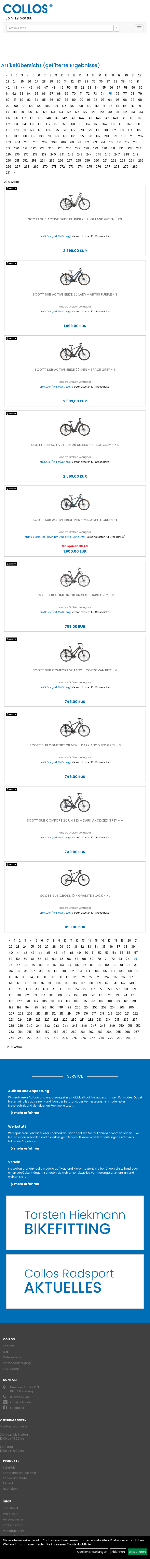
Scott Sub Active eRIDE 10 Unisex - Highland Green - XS (75, 219)
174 (48, 130)
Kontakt (8, 1346)
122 (45, 112)
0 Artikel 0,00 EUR (19, 18)
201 (132, 136)
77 (125, 94)
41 (137, 81)
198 (106, 136)
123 (53, 112)
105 (56, 106)
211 (79, 142)
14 (86, 75)
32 (72, 81)
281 (8, 173)
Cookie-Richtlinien (80, 1544)
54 (97, 88)
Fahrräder (10, 1468)
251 (17, 161)
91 (88, 100)
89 (74, 100)
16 (99, 75)
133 (133, 112)
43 (15, 88)
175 (57, 130)
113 (117, 106)
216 (119, 142)
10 (62, 75)
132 (125, 112)
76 (117, 94)
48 (54, 88)
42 (8, 88)
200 (123, 136)
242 (70, 154)
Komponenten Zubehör (19, 1473)
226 (68, 148)
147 (107, 118)
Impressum (11, 1369)
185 (138, 130)
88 (66, 100)
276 (98, 167)
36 (101, 81)
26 (29, 81)
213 (95, 142)
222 (33, 148)
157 (48, 124)
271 (54, 167)
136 (16, 118)
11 (68, 75)
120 (30, 112)
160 (72, 124)
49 (61, 88)
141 (56, 118)
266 (8, 167)
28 (44, 81)
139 (40, 118)
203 (8, 142)
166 (121, 124)
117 (7, 112)
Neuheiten (10, 1489)
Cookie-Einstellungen (92, 1552)
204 (17, 142)
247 (117, 154)
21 (133, 75)
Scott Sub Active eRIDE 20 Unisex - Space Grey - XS (75, 445)
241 (62, 154)
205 (26, 142)
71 (81, 94)
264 (131, 161)
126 (77, 112)
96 (125, 100)
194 (73, 136)
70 (74, 94)
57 (118, 88)
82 (21, 100)
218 (135, 142)
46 (38, 88)
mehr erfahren (26, 1112)
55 (104, 88)
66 (44, 94)
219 (8, 148)
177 (73, 130)
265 (140, 161)
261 (105, 161)
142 (64, 118)
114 (125, 106)
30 (58, 81)
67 (51, 94)
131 (117, 112)
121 (37, 112)
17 (106, 75)
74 (103, 94)
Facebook (17, 1408)
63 (21, 94)
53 (89, 88)
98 (140, 100)
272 (62, 167)
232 (121, 148)
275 (89, 167)
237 (26, 154)
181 (106, 130)
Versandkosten (13, 1519)
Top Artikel (10, 1508)
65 (36, 94)
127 (85, 112)
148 (115, 118)
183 (122, 130)
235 (8, 154)
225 (59, 148)
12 (74, 75)
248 (126, 154)
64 (29, 94)
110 (97, 106)
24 (15, 81)
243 (79, 154)
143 (73, 118)
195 (82, 136)
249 (135, 154)
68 (59, 94)
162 (88, 124)
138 (32, 118)
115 (132, 106)
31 (65, 81)
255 (51, 161)
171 (24, 130)
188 (25, 136)
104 (47, 106)
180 (98, 130)
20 (126, 75)
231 (113, 148)
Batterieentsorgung (17, 1363)
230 (104, 148)
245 (98, 154)
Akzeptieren (137, 1552)
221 (25, 148)
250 (8, 161)
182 (114, 130)
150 (132, 118)
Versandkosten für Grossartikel (91, 236)
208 (54, 142)
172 (32, 130)
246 (107, 154)
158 (56, 124)
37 (108, 81)
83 (29, 100)
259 (87, 161)
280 (135, 167)
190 (41, 136)
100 (15, 106)
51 (75, 88)
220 (16, 148)
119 (22, 112)
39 (123, 81)
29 (51, 81)
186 (8, 136)
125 (69, 112)
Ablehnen (118, 1552)
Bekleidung (10, 1483)
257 (69, 161)
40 (130, 81)
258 (78, 161)
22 (139, 75)
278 (116, 167)
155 (32, 124)
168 (138, 124)
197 (98, 136)
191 (49, 136)
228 (86, 148)
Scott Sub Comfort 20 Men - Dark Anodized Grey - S (75, 745)
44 (23, 88)
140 (48, 118)
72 (88, 94)
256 (60, 161)
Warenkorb (10, 1514)
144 (81, 118)
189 (33, 136)
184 (130, 130)
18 (112, 75)
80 (8, 100)
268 (26, 167)
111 (104, 106)
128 (93, 112)
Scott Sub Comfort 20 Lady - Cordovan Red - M (75, 670)
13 (80, 75)
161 (80, 124)
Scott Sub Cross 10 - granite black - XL (75, 895)
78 (132, 94)
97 (132, 100)
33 (79, 81)
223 (42, 148)
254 (42, 161)
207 (44, 142)
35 (93, 81)
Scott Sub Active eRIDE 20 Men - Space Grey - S (75, 369)
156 (40, 124)
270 (45, 167)
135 (8, 118)
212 (87, 142)
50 (69, 88)
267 (17, 167)
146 (98, 118)
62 (14, 94)
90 (81, 100)
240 (53, 154)
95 (117, 100)
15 (93, 75)
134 (141, 112)
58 (126, 88)
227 (77, 148)
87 (59, 100)
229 (95, 148)
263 (122, 161)
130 (110, 112)
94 (110, 100)
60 (140, 88)
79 (140, 94)
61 (7, 94)
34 (86, 81)
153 (16, 124)
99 (8, 106)
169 (8, 130)
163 (96, 124)
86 (51, 100)
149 (124, 118)
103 (39, 106)
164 (104, 124)
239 (43, 154)
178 (81, 130)
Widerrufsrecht (13, 1531)
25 (22, 81)
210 (72, 142)
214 (103, 142)
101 (23, 106)
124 (61, 112)
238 (35, 154)
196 (90, 136)
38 (115, 81)
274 (80, 167)
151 (139, 118)
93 (102, 100)
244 (89, 154)
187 (16, 136)
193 (65, 136)
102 (31, 106)
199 (115, 136)
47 (46, 88)
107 (72, 106)
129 (101, 112)
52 (82, 88)
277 (107, 167)
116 (139, 106)
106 (64, 106)
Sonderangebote (15, 1478)
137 (24, 118)
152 (8, 124)
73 (95, 94)
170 (16, 130)
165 (113, 124)
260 (96, 161)
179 (90, 130)
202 (140, 136)
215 (111, 142)
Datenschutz (12, 1357)
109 (89, 106)
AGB (6, 1352)
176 (65, 130)
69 (66, 94)
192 (57, 136)
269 (36, 167)
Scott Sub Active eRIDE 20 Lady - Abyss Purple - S (75, 294)
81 (14, 100)
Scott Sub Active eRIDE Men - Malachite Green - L (75, 520)
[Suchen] (116, 28)
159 (64, 124)
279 (125, 167)
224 (51, 148)
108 (81, 106)
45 (30, 88)
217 (127, 142)
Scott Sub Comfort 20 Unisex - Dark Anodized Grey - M (75, 820)
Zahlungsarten (13, 1525)
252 (25, 161)
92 (95, 100)
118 (15, 112)
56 (111, 88)
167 (129, 124)
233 (129, 148)
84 (36, 100)
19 (119, 75)
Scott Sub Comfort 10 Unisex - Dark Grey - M (75, 595)
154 (24, 124)
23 (7, 81)
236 (17, 154)
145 (90, 118)
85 (44, 100)
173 (40, 130)
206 (35, 142)
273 (71, 167)
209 (63, 142)
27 (36, 81)
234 (138, 148)
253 (33, 161)
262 (113, 161)
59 (133, 88)
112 (110, 106)
